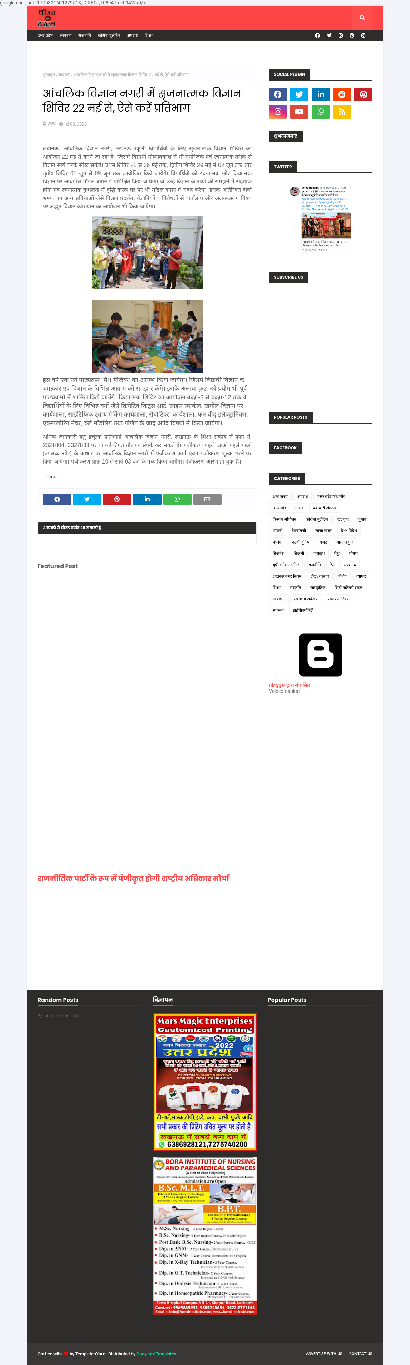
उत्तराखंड (279, 508)
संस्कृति (295, 587)
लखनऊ (65, 35)
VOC (51, 123)
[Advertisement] (320, 826)
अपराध (132, 35)
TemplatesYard (90, 1353)
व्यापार (361, 576)
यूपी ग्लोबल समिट (286, 564)
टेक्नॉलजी (299, 530)
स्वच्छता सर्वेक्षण (306, 599)
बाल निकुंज (344, 542)
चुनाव (362, 519)
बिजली (299, 553)
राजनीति (84, 35)
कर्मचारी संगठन (324, 508)
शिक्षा (149, 35)
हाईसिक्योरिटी (303, 610)
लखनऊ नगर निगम (287, 576)
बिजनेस (278, 553)
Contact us (360, 1354)
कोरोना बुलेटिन (109, 35)
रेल (332, 564)
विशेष (342, 576)
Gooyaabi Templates (156, 1353)
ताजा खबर (323, 530)
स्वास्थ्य (278, 610)
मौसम (353, 553)
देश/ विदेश (349, 530)
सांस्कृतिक (317, 587)
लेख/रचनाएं (320, 576)
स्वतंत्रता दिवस (339, 599)
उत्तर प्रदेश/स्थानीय (331, 496)
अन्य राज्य (280, 496)
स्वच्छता (279, 599)
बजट (323, 542)
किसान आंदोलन (284, 519)
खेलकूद (343, 519)
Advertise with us (324, 1354)
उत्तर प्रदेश (45, 35)
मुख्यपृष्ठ (49, 74)
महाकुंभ (319, 553)
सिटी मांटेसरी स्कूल (348, 587)
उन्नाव (299, 508)
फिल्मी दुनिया (300, 542)
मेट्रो (337, 553)
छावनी (277, 530)
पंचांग (277, 542)
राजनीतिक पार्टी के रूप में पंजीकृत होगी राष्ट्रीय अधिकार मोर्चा (133, 879)
